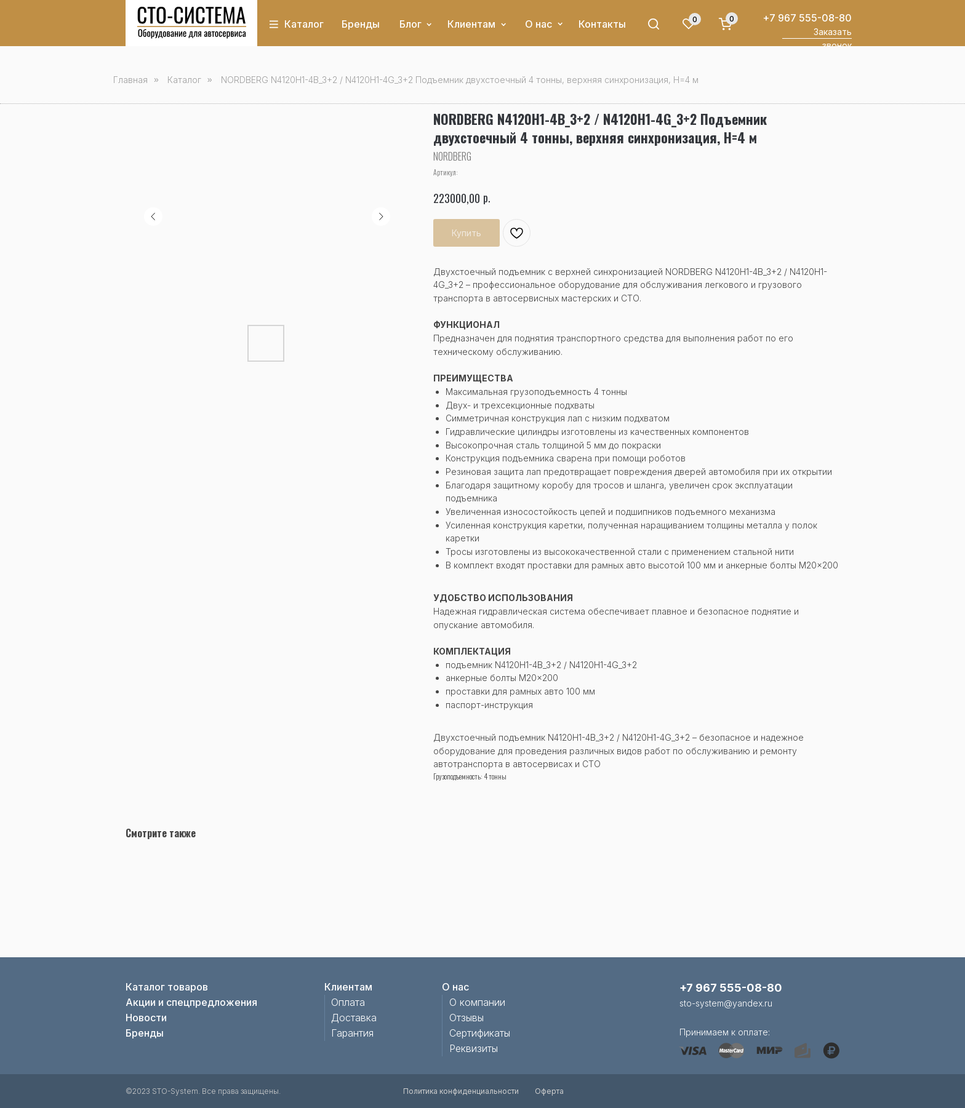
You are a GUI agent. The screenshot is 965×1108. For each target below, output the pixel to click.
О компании (477, 1002)
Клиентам (471, 24)
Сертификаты (479, 1033)
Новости (146, 1017)
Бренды (361, 24)
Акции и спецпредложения (191, 1002)
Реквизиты (473, 1048)
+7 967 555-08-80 (807, 18)
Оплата (348, 1002)
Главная (130, 79)
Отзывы (466, 1017)
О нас (538, 24)
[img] (191, 23)
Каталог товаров (167, 987)
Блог (410, 24)
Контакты (602, 24)
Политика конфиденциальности (461, 1091)
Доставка (354, 1017)
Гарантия (352, 1033)
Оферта (549, 1091)
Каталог (304, 24)
